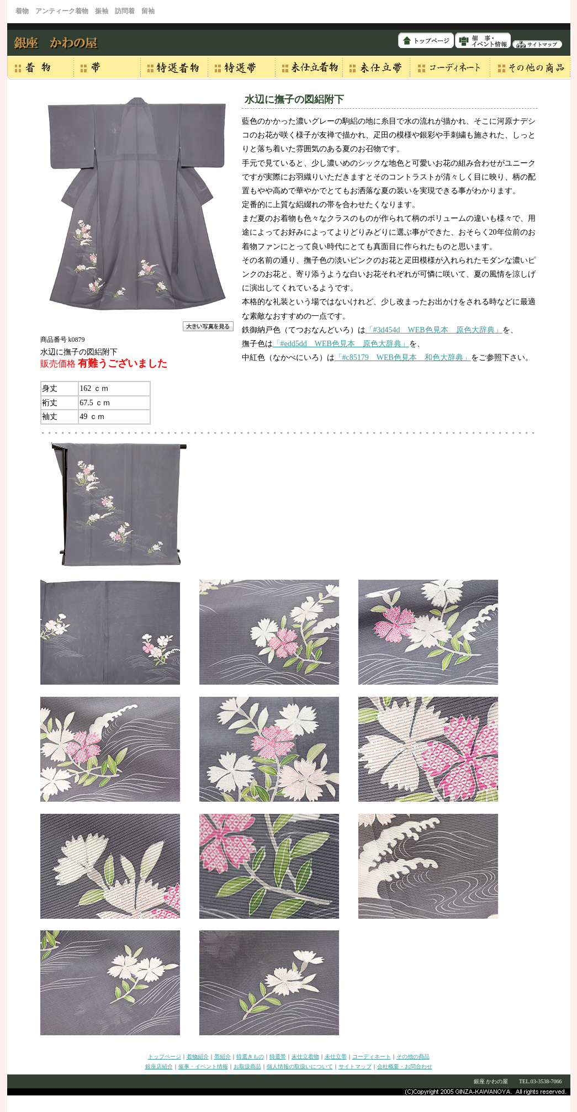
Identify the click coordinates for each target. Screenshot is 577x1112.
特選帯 (277, 1056)
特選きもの (250, 1056)
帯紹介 (222, 1056)
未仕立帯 (336, 1056)
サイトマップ (355, 1066)
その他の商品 (413, 1056)
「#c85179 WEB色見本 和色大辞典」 (403, 357)
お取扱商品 (247, 1066)
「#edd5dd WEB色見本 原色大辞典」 (341, 344)
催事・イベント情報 (203, 1066)
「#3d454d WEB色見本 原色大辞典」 (434, 330)
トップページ (164, 1056)
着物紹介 (198, 1056)
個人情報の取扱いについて (300, 1066)
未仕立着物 (305, 1056)
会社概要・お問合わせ (404, 1066)
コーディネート (371, 1056)
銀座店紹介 (159, 1066)
